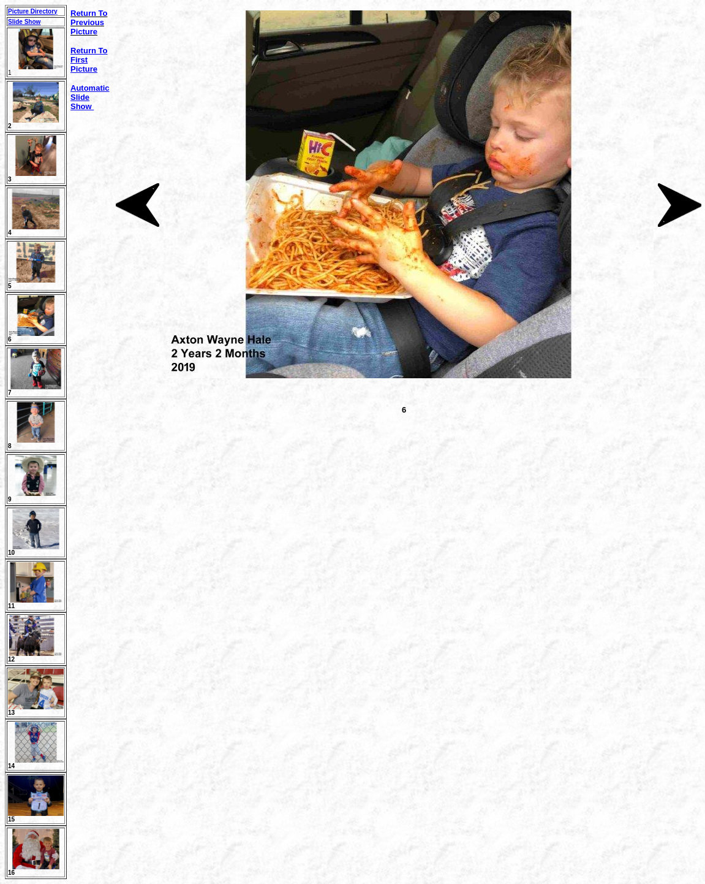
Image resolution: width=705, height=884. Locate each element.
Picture (83, 69)
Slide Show (24, 21)
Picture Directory (33, 11)
